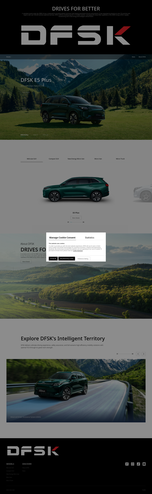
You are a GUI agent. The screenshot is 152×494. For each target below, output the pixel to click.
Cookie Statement (78, 250)
